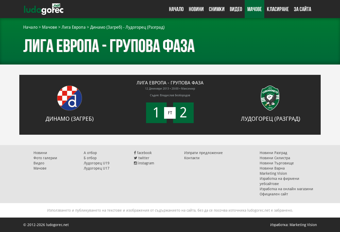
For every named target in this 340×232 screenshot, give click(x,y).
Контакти (192, 158)
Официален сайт (274, 194)
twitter (141, 158)
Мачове (254, 9)
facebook (143, 153)
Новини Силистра (275, 158)
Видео (236, 9)
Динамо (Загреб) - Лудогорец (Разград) (127, 27)
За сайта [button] (302, 9)
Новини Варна (272, 168)
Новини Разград (273, 153)
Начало (176, 9)
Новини (196, 9)
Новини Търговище (277, 163)
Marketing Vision (273, 173)
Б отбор (90, 158)
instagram (144, 163)
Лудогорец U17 (96, 168)
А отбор (90, 153)
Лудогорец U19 (96, 163)
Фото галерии (45, 158)
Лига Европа (74, 27)
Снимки (217, 9)
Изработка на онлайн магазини (286, 189)
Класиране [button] (278, 9)
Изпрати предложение (203, 153)
